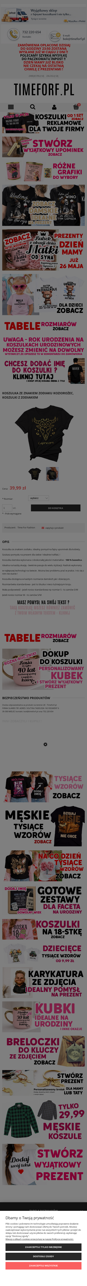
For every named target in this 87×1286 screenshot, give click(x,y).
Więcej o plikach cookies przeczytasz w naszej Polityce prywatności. (40, 1239)
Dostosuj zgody (43, 1256)
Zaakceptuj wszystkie (43, 1265)
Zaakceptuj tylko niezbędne (43, 1247)
